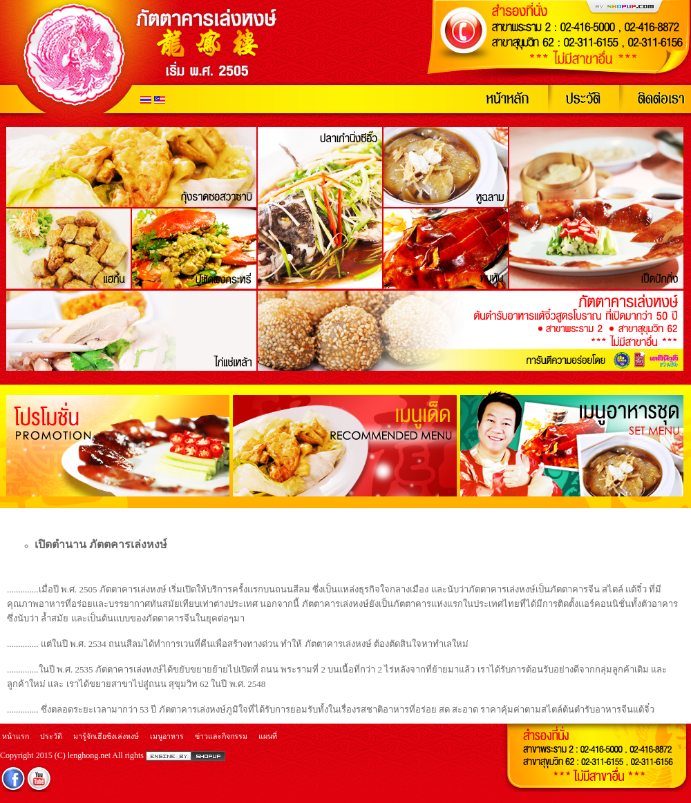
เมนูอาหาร (167, 736)
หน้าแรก (15, 736)
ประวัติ (51, 736)
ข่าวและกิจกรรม (221, 736)
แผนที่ (267, 736)
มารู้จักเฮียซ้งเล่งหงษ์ (106, 736)
